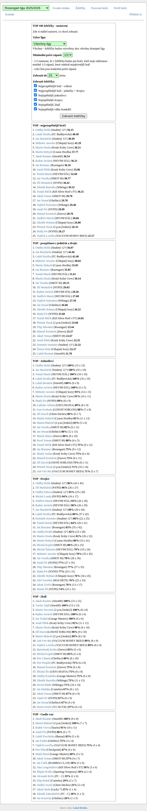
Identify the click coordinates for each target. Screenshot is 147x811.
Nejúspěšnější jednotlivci (50, 95)
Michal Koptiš (45, 545)
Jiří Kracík (43, 414)
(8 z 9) (67, 400)
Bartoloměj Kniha (47, 649)
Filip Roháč (43, 780)
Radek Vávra (43, 727)
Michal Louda (43, 496)
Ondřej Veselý (45, 785)
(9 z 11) (75, 427)
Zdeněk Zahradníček (48, 793)
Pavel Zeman (44, 440)
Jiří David (42, 462)
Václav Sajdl (42, 605)
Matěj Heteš (42, 754)
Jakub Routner (44, 156)
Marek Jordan (44, 453)
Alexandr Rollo (45, 776)
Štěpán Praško (45, 771)
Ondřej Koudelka (46, 676)
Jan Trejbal (42, 618)
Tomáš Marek (44, 174)
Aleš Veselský (44, 580)
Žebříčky (80, 8)
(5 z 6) (83, 422)
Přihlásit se (135, 14)
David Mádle (44, 684)
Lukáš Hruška (43, 134)
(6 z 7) (77, 414)
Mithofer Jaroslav (45, 143)
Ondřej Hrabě (44, 531)
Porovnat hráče (99, 8)
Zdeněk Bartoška (46, 187)
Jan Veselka (43, 178)
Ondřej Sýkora (44, 492)
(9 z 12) (88, 445)
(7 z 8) (87, 409)
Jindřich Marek (45, 218)
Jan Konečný (44, 798)
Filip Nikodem (45, 327)
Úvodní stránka (61, 8)
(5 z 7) (94, 471)
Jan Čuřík (42, 763)
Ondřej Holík (43, 129)
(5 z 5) (82, 387)
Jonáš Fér (42, 209)
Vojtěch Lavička (46, 235)
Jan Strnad (43, 200)
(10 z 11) (86, 396)
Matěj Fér (42, 231)
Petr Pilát (41, 749)
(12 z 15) (73, 431)
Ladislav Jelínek (46, 405)
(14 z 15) (86, 392)
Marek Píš (42, 589)
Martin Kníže (44, 707)
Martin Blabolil (45, 422)
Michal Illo (43, 671)
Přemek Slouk (45, 227)
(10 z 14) (83, 467)
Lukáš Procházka (45, 736)
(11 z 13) (85, 418)
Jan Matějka (43, 689)
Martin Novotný (45, 609)
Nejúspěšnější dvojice (48, 100)
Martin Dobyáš (44, 152)
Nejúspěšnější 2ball (47, 104)
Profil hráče (120, 8)
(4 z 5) (75, 440)
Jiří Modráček (44, 182)
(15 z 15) (80, 365)
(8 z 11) (77, 458)
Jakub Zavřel (44, 584)
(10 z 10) (81, 369)
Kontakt (9, 14)
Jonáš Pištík (43, 169)
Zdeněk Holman (46, 222)
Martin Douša (43, 147)
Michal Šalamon (46, 549)
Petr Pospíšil (44, 662)
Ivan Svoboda (44, 409)
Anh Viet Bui (44, 471)
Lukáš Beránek (45, 353)
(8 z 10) (73, 436)
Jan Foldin (41, 740)
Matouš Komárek (46, 213)
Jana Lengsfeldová (47, 767)
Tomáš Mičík (44, 191)
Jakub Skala (43, 789)
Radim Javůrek (44, 160)
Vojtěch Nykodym (47, 205)
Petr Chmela (44, 658)
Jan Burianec (43, 165)
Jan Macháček (43, 138)
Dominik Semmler (47, 344)
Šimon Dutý (43, 349)
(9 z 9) (75, 383)
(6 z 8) (85, 453)
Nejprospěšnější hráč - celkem (53, 86)
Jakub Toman (44, 196)
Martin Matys (44, 436)
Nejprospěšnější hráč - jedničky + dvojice (59, 90)
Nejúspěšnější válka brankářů (52, 109)
